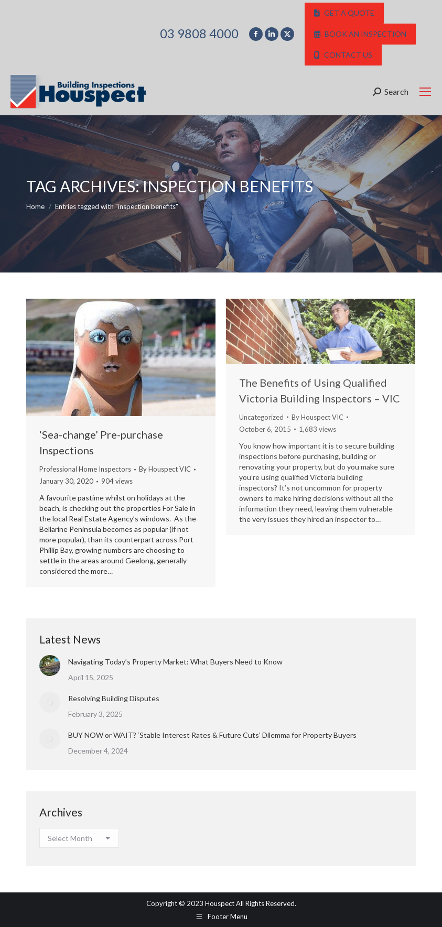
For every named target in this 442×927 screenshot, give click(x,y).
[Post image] (49, 665)
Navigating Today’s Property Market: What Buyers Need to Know (175, 661)
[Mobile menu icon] (425, 91)
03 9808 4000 (199, 33)
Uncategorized (261, 417)
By (165, 469)
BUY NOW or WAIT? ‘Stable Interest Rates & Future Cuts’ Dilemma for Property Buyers (212, 734)
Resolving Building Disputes (113, 698)
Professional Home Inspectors (85, 469)
